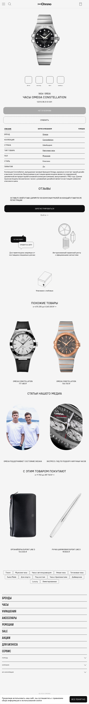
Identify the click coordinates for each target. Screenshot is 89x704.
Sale (5, 631)
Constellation (48, 140)
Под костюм (40, 577)
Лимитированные (50, 581)
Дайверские (77, 577)
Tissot (8, 572)
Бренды (7, 598)
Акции (6, 638)
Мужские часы (21, 572)
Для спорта (25, 577)
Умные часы (61, 572)
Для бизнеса (10, 644)
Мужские (46, 156)
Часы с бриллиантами (58, 577)
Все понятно (78, 699)
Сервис (6, 651)
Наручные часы (49, 150)
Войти (43, 215)
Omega (45, 134)
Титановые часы (77, 572)
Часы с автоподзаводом (41, 572)
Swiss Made (11, 577)
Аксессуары (9, 618)
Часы (5, 605)
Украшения (9, 611)
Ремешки (8, 624)
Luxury (35, 581)
